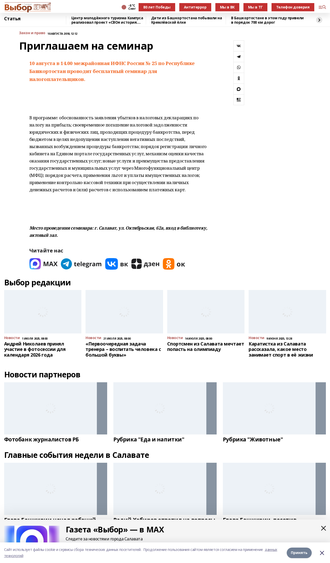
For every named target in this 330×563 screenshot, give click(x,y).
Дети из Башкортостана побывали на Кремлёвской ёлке (186, 20)
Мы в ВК (227, 7)
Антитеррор (195, 7)
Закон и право (32, 33)
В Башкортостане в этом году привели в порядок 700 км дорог (267, 20)
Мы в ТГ (255, 7)
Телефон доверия (293, 7)
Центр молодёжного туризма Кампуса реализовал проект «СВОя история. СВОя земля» (107, 20)
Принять (299, 552)
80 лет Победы (157, 7)
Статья (12, 19)
